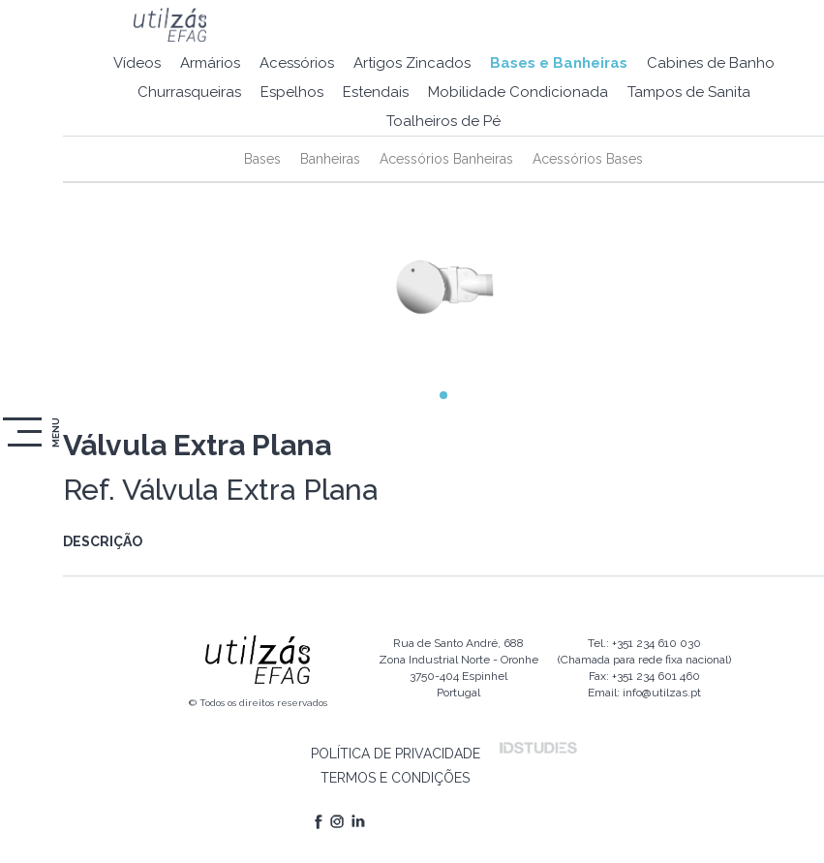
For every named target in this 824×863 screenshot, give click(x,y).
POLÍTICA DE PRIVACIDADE (395, 753)
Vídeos (137, 63)
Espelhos (291, 92)
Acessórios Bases (588, 159)
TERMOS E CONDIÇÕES (395, 778)
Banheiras (330, 159)
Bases (262, 159)
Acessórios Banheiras (446, 159)
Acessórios (296, 63)
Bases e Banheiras (558, 63)
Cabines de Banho (711, 63)
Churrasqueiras (189, 92)
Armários (210, 63)
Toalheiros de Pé (443, 121)
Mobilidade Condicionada (518, 92)
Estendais (376, 92)
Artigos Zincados (412, 63)
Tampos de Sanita (688, 92)
